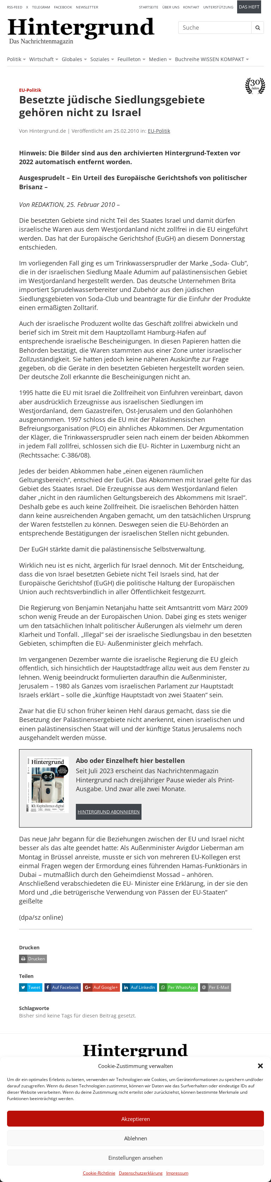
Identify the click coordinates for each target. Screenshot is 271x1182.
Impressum (177, 1173)
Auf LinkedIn (138, 987)
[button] (260, 1065)
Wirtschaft (41, 59)
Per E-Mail (214, 987)
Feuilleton (129, 59)
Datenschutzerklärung (141, 1173)
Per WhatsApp (177, 987)
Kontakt (191, 7)
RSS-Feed (14, 7)
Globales (72, 59)
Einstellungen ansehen (135, 1157)
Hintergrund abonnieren (109, 812)
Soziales (99, 59)
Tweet (29, 987)
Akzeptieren (135, 1118)
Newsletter (87, 7)
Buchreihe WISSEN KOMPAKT (209, 59)
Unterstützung (218, 7)
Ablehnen (135, 1138)
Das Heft (249, 7)
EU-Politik (159, 130)
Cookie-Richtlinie (99, 1173)
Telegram (41, 7)
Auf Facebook (61, 987)
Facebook (63, 7)
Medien (158, 59)
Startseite (148, 7)
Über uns (170, 7)
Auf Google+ (100, 987)
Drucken (32, 959)
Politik (14, 59)
